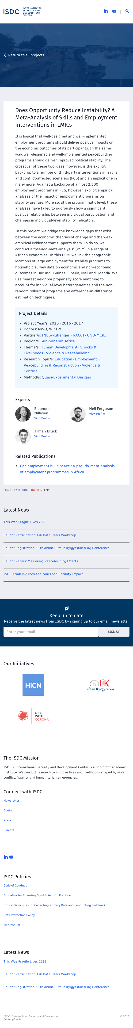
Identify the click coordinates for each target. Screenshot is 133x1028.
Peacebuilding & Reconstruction (51, 365)
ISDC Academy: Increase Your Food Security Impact (43, 574)
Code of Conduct (15, 885)
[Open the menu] (93, 12)
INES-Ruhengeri (56, 335)
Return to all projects (26, 55)
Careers (9, 830)
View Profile (42, 418)
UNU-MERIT (97, 335)
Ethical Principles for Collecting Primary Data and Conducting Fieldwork (55, 905)
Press (7, 820)
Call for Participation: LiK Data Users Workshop (40, 535)
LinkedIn (36, 490)
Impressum (12, 925)
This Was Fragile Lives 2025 (25, 522)
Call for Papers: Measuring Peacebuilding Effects (41, 561)
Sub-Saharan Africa (58, 341)
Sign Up (114, 632)
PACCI (78, 335)
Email (48, 490)
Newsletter (11, 800)
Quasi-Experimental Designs (66, 377)
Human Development (59, 347)
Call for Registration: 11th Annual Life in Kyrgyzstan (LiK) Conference (57, 548)
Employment (86, 359)
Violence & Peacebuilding (68, 353)
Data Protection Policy (19, 915)
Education (63, 359)
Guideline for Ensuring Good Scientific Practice (37, 895)
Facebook (21, 490)
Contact (9, 810)
